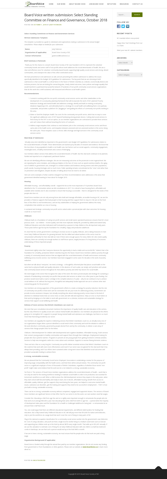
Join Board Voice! (96, 4)
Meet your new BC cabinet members (129, 50)
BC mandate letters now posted (128, 38)
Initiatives (111, 4)
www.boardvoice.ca (90, 447)
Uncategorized (39, 460)
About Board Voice (77, 4)
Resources (124, 4)
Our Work (61, 4)
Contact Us (137, 4)
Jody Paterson (55, 25)
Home (51, 4)
